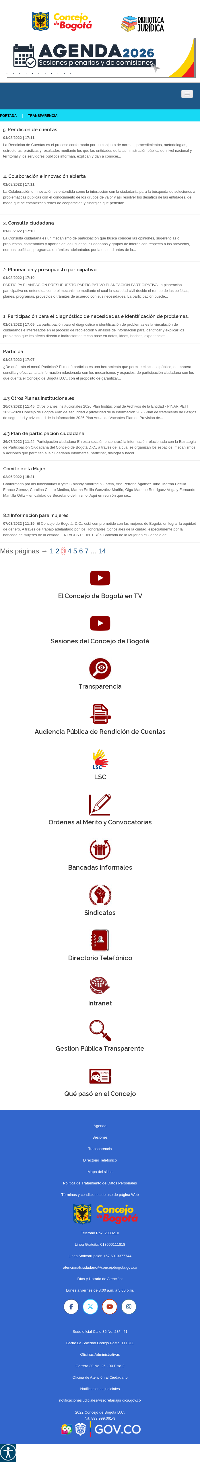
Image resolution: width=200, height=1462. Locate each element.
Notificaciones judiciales (100, 1389)
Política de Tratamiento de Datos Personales (100, 1183)
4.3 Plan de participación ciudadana (43, 433)
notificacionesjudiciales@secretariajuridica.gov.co (100, 1400)
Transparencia (42, 116)
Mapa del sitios (100, 1172)
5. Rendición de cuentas (30, 129)
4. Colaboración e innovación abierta (44, 176)
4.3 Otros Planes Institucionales (38, 398)
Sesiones (100, 1137)
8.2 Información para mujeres (35, 515)
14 (102, 551)
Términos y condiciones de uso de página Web (100, 1194)
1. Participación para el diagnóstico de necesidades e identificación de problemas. (96, 316)
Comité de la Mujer (24, 468)
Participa (13, 351)
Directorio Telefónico (100, 1160)
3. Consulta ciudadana (28, 223)
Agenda (100, 1126)
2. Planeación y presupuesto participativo (49, 269)
